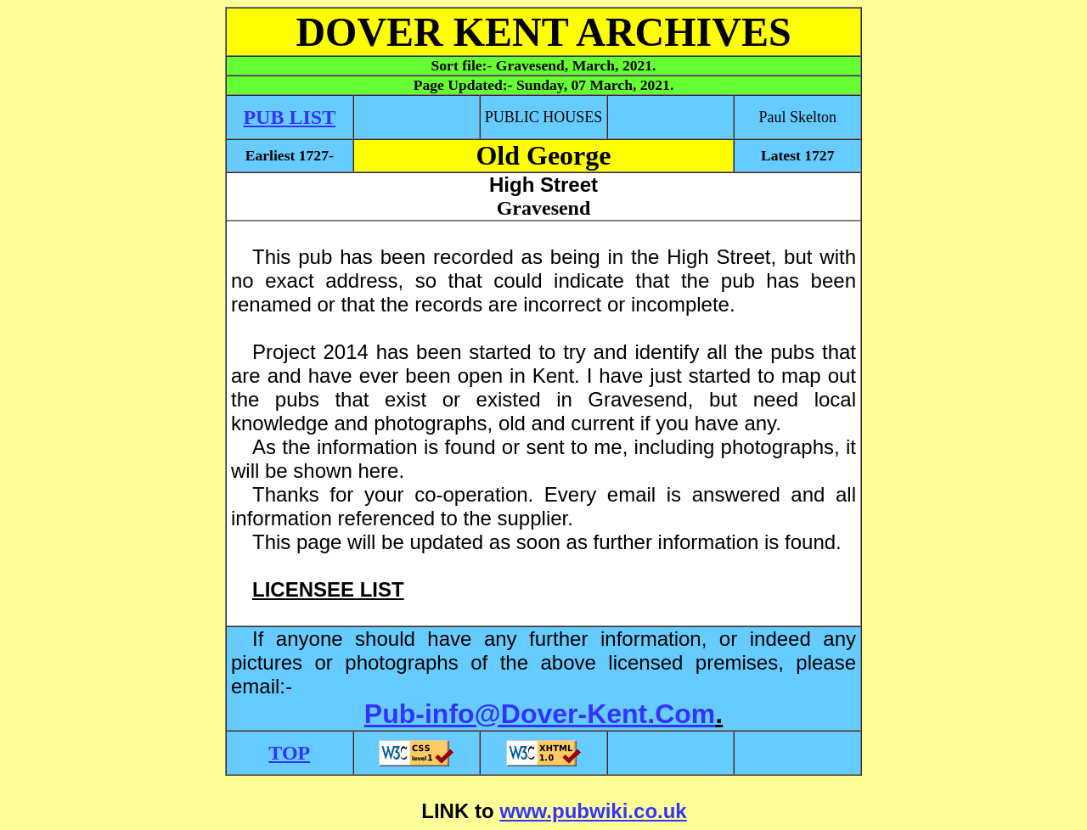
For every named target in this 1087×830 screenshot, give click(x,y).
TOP (289, 753)
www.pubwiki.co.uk (592, 810)
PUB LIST (289, 117)
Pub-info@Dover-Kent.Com (539, 713)
